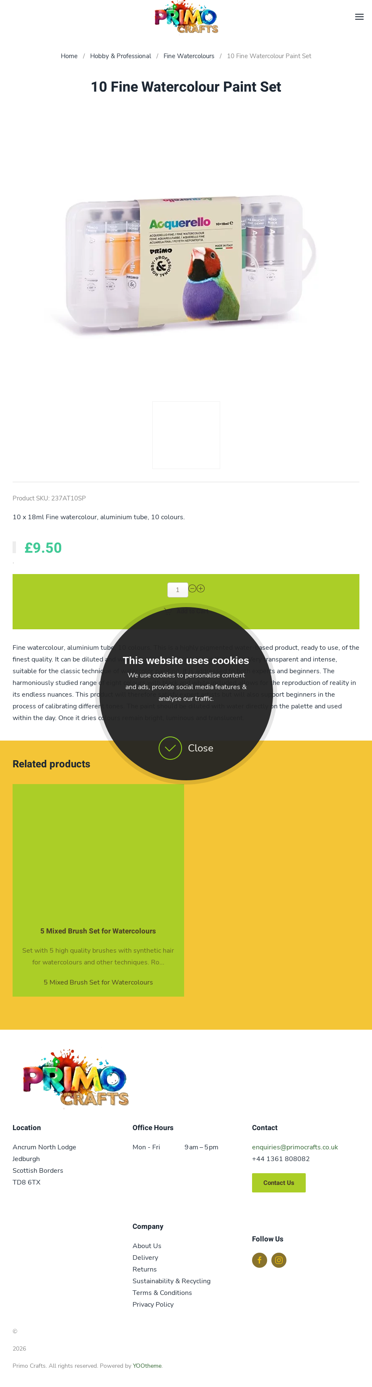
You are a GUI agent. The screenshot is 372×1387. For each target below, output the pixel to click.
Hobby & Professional (120, 56)
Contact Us (278, 1182)
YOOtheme (147, 1366)
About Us (147, 1246)
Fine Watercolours (189, 56)
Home (69, 56)
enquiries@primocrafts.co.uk (295, 1147)
